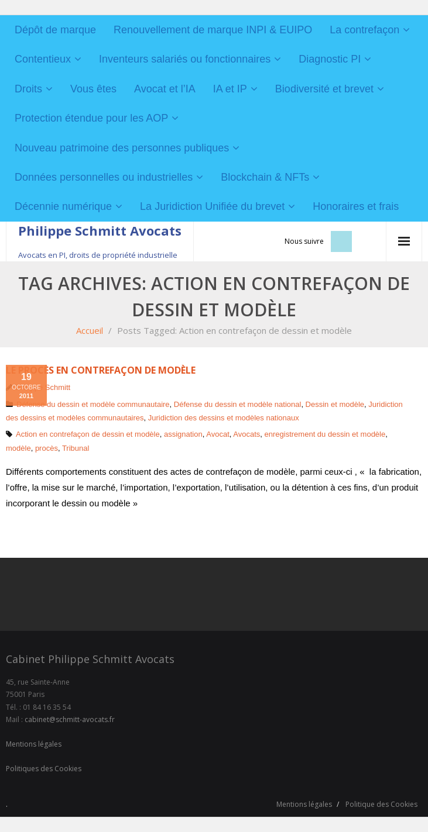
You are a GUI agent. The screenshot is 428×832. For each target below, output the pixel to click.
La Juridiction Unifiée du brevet (212, 206)
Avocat (218, 434)
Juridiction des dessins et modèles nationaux (223, 417)
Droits (28, 89)
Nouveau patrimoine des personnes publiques (122, 148)
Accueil (89, 330)
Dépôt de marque (55, 30)
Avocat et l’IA (165, 89)
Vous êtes (93, 89)
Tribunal (75, 448)
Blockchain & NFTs (265, 177)
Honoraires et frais (356, 206)
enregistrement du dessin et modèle (325, 434)
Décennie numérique (63, 206)
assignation (183, 434)
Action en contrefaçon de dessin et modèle (88, 434)
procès (46, 448)
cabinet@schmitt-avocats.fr (70, 719)
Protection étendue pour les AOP (91, 118)
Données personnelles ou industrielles (104, 177)
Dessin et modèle (335, 404)
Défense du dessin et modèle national (238, 404)
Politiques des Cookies (43, 769)
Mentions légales (33, 744)
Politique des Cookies (381, 804)
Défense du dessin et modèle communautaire (93, 404)
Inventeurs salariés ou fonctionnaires (185, 59)
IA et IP (230, 89)
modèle (18, 448)
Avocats (246, 434)
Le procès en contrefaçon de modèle (101, 370)
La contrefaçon (364, 30)
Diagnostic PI (330, 59)
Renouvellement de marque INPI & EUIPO (213, 30)
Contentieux (43, 59)
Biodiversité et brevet (324, 89)
